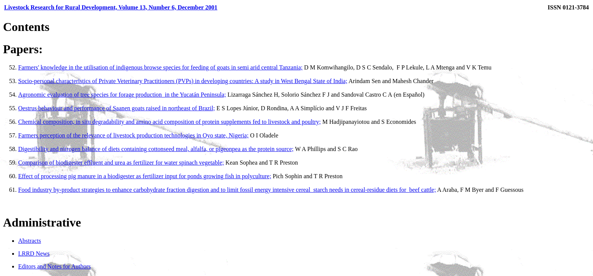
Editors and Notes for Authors (54, 266)
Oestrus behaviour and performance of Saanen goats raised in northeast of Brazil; (116, 108)
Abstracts (29, 240)
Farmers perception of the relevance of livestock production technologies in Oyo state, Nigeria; (133, 135)
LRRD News (34, 253)
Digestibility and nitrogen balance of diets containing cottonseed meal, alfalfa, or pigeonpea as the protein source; (155, 149)
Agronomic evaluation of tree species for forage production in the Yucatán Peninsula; (122, 94)
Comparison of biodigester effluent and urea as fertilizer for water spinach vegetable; (121, 162)
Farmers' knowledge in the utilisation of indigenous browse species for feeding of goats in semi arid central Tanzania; (160, 67)
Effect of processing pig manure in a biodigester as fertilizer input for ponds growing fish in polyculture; (144, 176)
